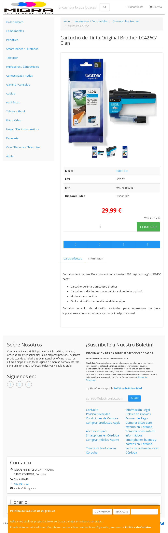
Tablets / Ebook (16, 111)
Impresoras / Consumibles (22, 66)
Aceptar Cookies (144, 511)
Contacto (92, 410)
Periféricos (13, 102)
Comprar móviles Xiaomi (102, 440)
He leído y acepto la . (116, 388)
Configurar (102, 511)
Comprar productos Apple (103, 422)
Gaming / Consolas (18, 84)
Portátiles (12, 40)
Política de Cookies (138, 527)
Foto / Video (13, 120)
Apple (10, 156)
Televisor (12, 58)
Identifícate (134, 7)
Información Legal (138, 410)
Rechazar (121, 511)
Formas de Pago (137, 418)
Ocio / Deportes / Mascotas (23, 147)
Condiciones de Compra (102, 418)
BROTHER (122, 171)
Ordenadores (14, 22)
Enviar (134, 398)
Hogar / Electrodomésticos (22, 129)
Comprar (148, 227)
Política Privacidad (98, 414)
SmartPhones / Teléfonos (22, 49)
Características (73, 258)
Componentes (15, 31)
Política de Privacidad (128, 388)
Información (95, 258)
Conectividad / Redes (19, 75)
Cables (10, 93)
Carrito (156, 7)
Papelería (12, 138)
